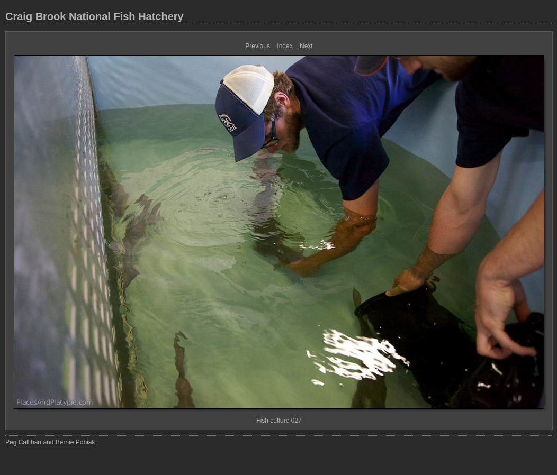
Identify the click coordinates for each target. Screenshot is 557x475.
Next (306, 46)
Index (284, 46)
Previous (257, 46)
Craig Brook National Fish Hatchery (94, 16)
